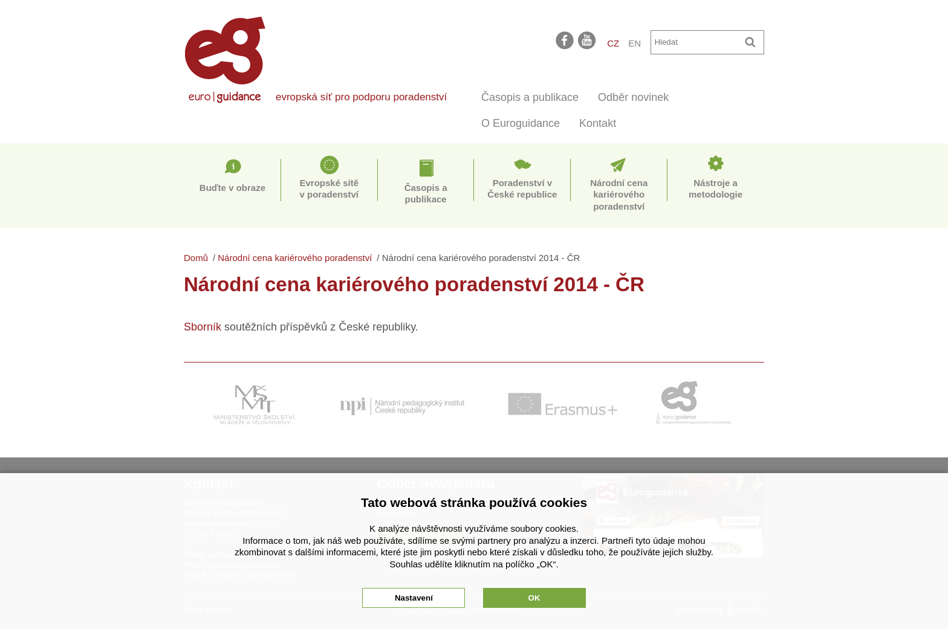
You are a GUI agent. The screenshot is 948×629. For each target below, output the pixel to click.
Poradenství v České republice (522, 189)
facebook (564, 40)
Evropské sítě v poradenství (329, 189)
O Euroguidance (520, 123)
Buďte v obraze (232, 187)
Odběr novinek (633, 97)
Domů (196, 258)
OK (534, 597)
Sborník (202, 327)
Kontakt (597, 123)
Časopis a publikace (530, 97)
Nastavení (414, 597)
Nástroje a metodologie (715, 189)
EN (634, 43)
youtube (587, 40)
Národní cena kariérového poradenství (619, 194)
